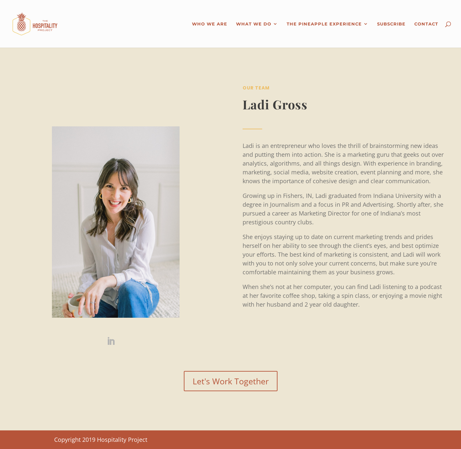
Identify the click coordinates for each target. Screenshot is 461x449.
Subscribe (391, 24)
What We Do (253, 24)
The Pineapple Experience (324, 24)
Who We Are (209, 24)
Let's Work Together (231, 381)
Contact (426, 24)
